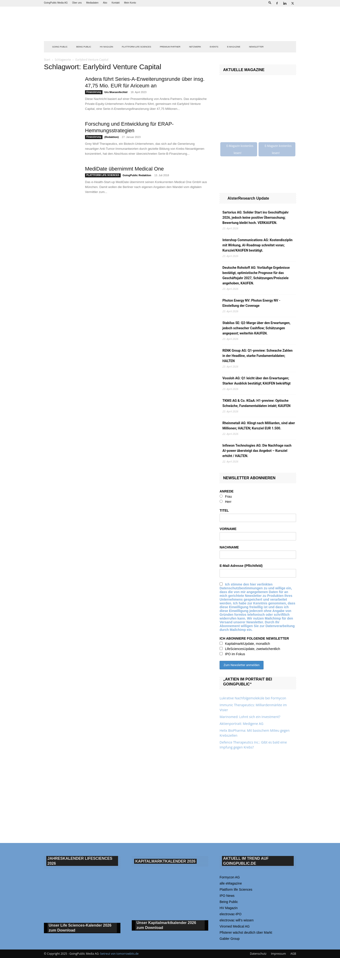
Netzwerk (195, 47)
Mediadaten (92, 2)
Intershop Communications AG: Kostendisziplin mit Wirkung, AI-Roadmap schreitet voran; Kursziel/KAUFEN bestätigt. (257, 245)
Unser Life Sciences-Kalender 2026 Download (80, 928)
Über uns (77, 2)
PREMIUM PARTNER (170, 47)
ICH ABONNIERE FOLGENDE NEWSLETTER (254, 638)
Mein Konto (130, 2)
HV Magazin (106, 47)
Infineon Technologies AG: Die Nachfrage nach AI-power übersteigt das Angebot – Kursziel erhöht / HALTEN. (256, 451)
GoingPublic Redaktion (137, 175)
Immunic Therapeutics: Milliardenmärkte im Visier (253, 707)
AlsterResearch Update (248, 198)
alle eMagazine (231, 883)
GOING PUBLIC (60, 47)
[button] (269, 2)
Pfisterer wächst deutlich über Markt (246, 932)
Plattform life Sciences (236, 889)
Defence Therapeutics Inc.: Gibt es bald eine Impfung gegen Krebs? (253, 744)
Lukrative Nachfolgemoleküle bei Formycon (253, 698)
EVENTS (214, 47)
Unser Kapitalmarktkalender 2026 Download (166, 925)
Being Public (229, 902)
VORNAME (228, 529)
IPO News (227, 896)
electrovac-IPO (231, 914)
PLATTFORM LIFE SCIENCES (136, 47)
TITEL (224, 510)
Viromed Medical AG (235, 926)
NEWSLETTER (256, 47)
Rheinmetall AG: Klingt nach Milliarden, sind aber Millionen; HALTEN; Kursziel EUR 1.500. (258, 425)
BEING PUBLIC (83, 47)
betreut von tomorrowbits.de (119, 954)
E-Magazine (233, 47)
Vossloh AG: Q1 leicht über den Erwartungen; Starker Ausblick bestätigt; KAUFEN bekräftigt (256, 380)
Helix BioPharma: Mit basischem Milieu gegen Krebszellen (254, 733)
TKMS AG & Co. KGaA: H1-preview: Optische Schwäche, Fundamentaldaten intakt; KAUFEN (256, 403)
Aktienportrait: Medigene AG (241, 723)
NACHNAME (229, 547)
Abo (105, 2)
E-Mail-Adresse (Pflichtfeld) (241, 566)
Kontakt (116, 2)
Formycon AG (230, 877)
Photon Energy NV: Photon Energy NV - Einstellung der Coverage (251, 303)
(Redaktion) (111, 137)
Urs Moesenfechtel (116, 92)
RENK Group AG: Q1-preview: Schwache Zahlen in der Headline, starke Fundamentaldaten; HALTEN (257, 356)
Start (47, 60)
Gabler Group (230, 939)
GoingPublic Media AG (56, 2)
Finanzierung (93, 92)
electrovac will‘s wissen (237, 920)
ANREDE (227, 491)
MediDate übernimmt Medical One (124, 169)
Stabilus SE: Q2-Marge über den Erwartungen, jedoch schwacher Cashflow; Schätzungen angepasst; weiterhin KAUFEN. (256, 328)
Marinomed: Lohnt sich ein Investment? (250, 716)
